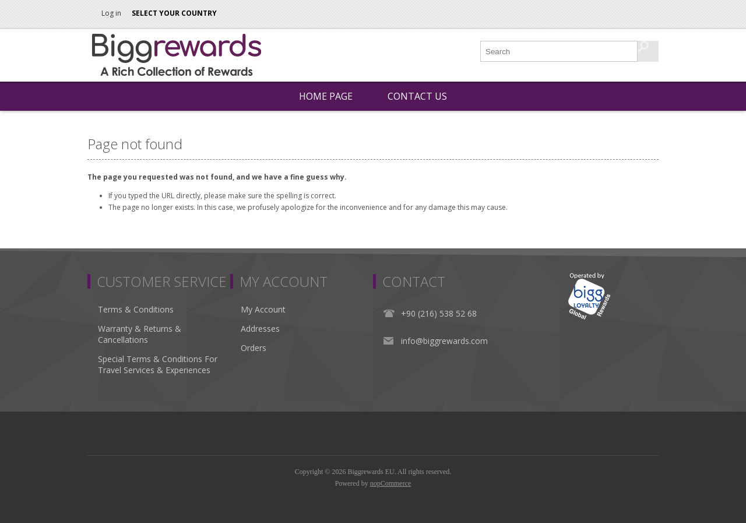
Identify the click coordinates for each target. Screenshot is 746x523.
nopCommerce (390, 483)
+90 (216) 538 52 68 (439, 313)
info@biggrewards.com (444, 340)
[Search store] (559, 51)
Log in (111, 13)
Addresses (260, 328)
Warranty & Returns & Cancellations (139, 334)
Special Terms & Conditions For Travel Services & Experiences (157, 364)
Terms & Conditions (136, 309)
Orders (253, 347)
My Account (263, 309)
